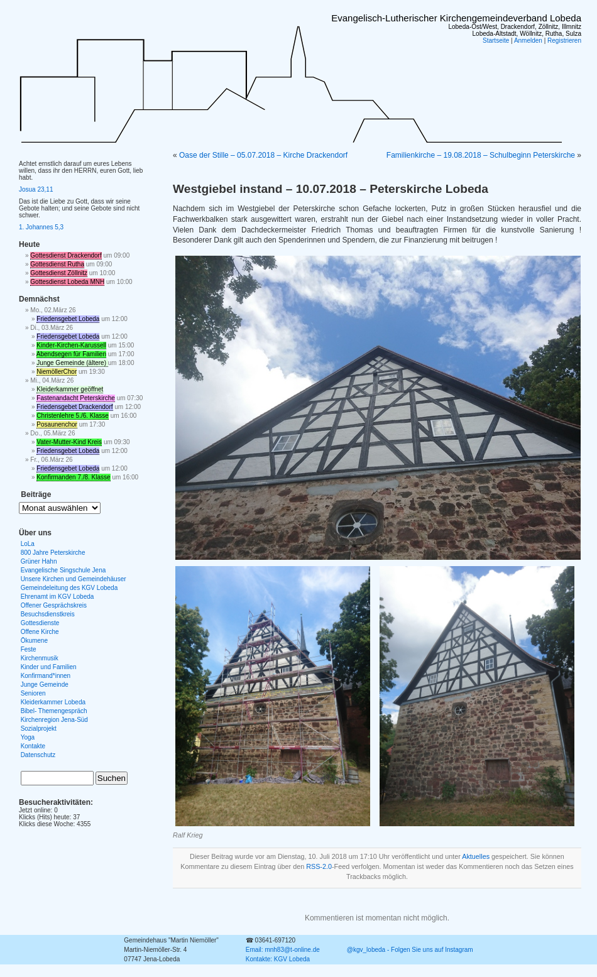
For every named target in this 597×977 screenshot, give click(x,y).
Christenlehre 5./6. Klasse (72, 415)
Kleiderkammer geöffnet (69, 389)
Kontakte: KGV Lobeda (278, 959)
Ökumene (34, 640)
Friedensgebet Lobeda (67, 318)
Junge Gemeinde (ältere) (71, 362)
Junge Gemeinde (44, 684)
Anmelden (528, 40)
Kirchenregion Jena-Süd (54, 719)
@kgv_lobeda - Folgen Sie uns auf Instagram (410, 949)
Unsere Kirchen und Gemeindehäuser (73, 579)
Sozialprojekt (39, 728)
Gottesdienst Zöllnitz (58, 273)
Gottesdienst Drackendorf (65, 255)
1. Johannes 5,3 (41, 227)
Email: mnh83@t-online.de (283, 949)
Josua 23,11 (36, 189)
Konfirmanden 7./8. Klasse (73, 477)
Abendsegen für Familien (71, 354)
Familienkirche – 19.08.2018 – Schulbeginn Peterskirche (480, 155)
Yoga (28, 737)
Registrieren (564, 40)
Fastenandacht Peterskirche (75, 398)
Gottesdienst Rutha (57, 264)
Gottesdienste (40, 622)
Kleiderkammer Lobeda (53, 702)
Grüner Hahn (39, 561)
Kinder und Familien (49, 666)
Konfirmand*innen (46, 675)
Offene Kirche (40, 631)
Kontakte (33, 746)
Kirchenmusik (39, 658)
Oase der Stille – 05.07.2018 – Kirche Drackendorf (263, 155)
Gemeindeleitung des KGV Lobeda (69, 587)
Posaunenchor (56, 424)
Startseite (496, 40)
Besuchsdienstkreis (48, 614)
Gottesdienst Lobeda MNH (67, 281)
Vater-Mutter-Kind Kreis (69, 442)
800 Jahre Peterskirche (53, 552)
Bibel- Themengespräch (54, 710)
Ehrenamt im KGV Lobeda (57, 596)
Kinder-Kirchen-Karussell (71, 345)
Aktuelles (476, 856)
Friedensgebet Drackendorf (74, 406)
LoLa (28, 543)
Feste (28, 649)
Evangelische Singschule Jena (63, 570)
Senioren (33, 693)
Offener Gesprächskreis (54, 605)
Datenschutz (38, 754)
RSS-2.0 (319, 866)
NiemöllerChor (56, 371)
